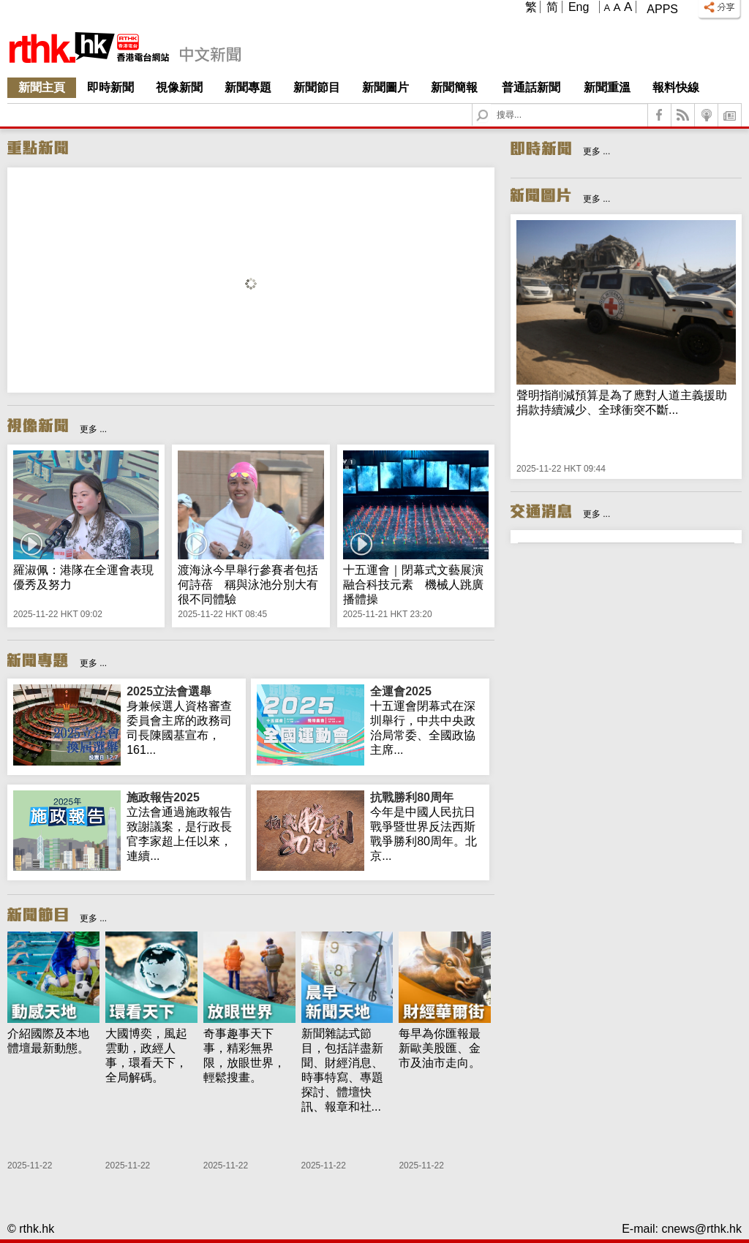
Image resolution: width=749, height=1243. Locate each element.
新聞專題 (248, 87)
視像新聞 (179, 87)
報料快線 (675, 87)
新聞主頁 (41, 87)
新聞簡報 (454, 87)
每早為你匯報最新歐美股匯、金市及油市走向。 (440, 1048)
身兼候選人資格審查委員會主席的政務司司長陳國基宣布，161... (183, 720)
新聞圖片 (385, 87)
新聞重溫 (607, 87)
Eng (578, 7)
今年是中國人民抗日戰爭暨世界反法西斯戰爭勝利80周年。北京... (426, 826)
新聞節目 (316, 87)
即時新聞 (110, 87)
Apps (662, 9)
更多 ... (93, 429)
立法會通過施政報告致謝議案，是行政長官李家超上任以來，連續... (183, 826)
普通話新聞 (531, 87)
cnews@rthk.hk (701, 1229)
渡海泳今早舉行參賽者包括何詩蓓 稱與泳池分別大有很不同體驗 (248, 584)
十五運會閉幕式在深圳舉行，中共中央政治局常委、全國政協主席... (426, 720)
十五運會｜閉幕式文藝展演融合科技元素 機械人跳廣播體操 (413, 584)
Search (491, 104)
